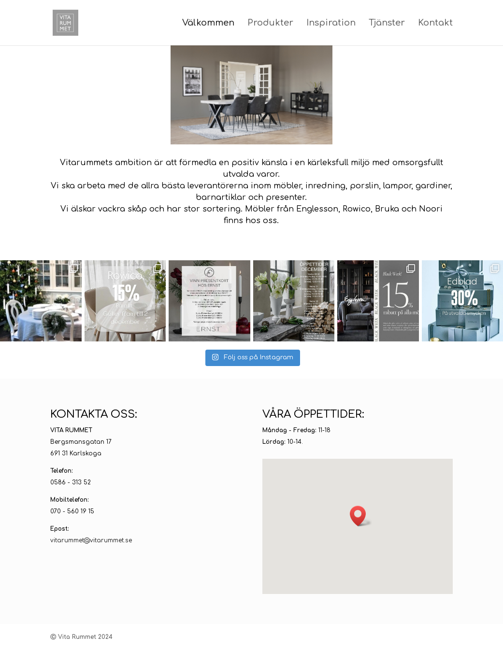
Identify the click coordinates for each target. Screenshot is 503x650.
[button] (361, 516)
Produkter (270, 23)
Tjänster (387, 23)
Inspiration (331, 23)
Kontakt (435, 23)
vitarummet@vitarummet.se (91, 540)
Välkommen (208, 23)
